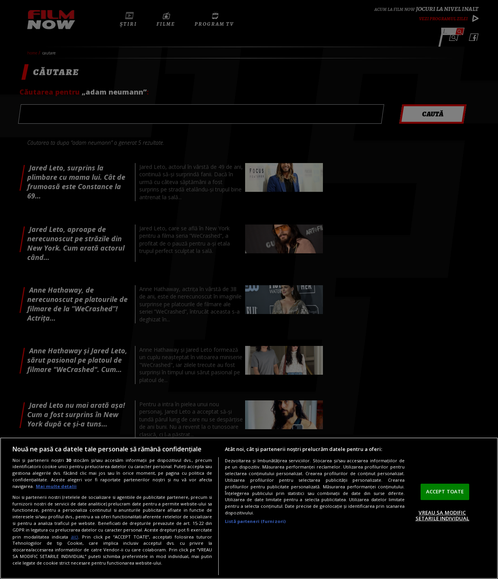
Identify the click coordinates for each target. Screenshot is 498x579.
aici (74, 536)
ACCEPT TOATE (445, 491)
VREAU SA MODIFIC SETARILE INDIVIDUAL (442, 515)
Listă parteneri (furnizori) (255, 521)
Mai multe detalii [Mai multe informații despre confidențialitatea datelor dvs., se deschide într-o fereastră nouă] (56, 486)
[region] (249, 508)
